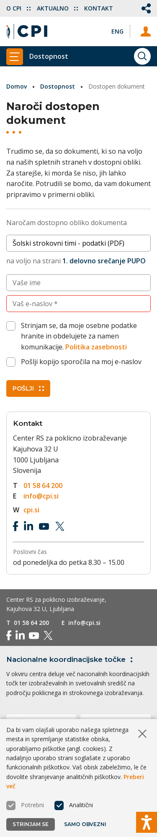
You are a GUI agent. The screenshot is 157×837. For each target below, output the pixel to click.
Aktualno (57, 8)
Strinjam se (31, 824)
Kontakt (98, 8)
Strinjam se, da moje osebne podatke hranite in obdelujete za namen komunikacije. (79, 336)
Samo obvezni (85, 824)
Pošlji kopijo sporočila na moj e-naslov (81, 361)
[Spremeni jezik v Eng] (117, 31)
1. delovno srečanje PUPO (104, 260)
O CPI (18, 8)
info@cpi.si (41, 496)
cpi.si (31, 509)
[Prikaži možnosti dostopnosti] (146, 822)
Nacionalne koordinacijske (71, 659)
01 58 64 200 (42, 485)
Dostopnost (57, 86)
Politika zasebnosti (96, 347)
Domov (16, 86)
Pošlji (28, 388)
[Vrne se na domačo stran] (26, 31)
